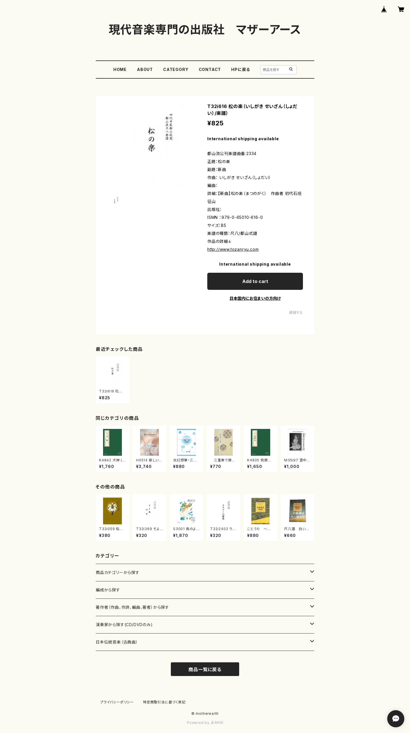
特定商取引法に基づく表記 (164, 702)
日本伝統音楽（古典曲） (117, 642)
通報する (296, 312)
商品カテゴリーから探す (118, 572)
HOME (120, 69)
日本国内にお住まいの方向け (255, 298)
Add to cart (255, 281)
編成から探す (108, 589)
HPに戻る (240, 69)
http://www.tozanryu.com (233, 249)
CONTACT (210, 69)
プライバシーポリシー (117, 702)
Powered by (205, 722)
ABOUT (145, 69)
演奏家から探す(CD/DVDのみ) (124, 624)
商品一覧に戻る (205, 669)
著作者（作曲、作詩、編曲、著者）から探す (132, 607)
